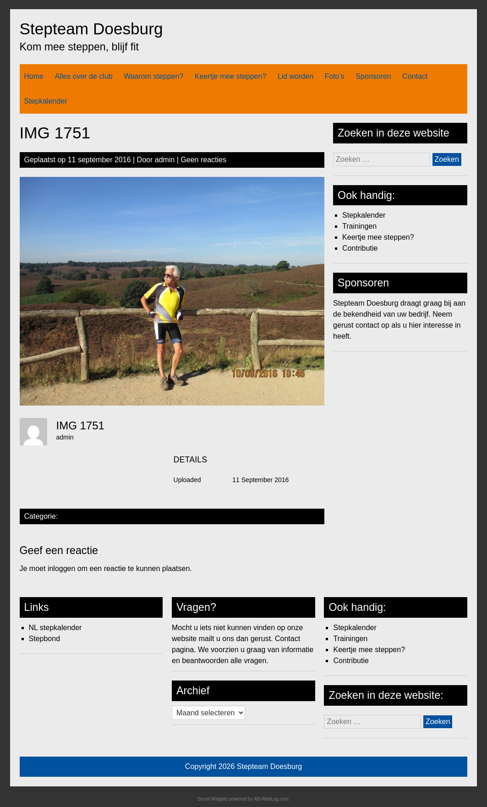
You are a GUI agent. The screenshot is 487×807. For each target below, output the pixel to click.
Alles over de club (83, 76)
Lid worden (295, 76)
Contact (414, 76)
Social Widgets (212, 799)
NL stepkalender (55, 627)
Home (34, 76)
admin (165, 160)
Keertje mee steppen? (231, 76)
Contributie (360, 248)
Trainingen (359, 226)
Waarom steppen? (153, 76)
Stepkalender (45, 101)
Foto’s (335, 76)
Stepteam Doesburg (91, 29)
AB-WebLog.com (271, 799)
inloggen (62, 568)
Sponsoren (373, 76)
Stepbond (44, 638)
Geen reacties (203, 160)
